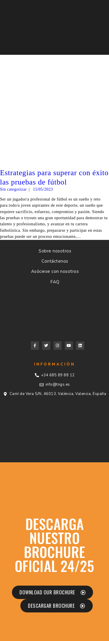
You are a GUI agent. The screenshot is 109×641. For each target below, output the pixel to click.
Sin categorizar (13, 189)
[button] (52, 592)
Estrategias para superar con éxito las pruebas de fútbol (54, 177)
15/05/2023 (43, 189)
